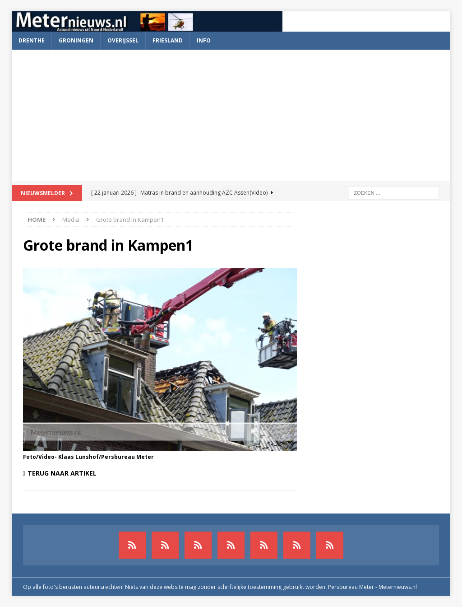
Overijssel (123, 40)
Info (204, 40)
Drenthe (31, 40)
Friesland (167, 40)
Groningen (76, 40)
